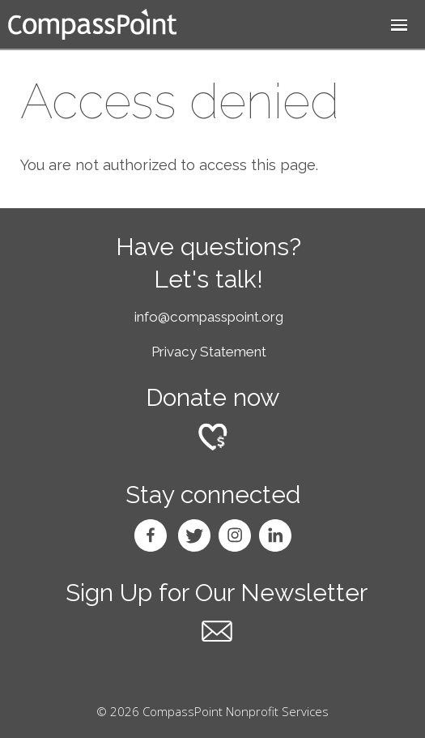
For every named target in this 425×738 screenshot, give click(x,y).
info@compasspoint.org (208, 317)
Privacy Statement (208, 351)
